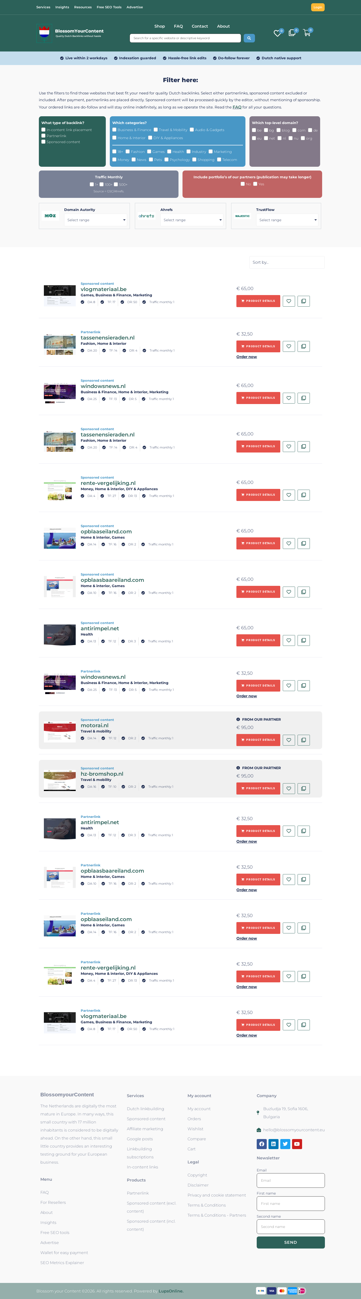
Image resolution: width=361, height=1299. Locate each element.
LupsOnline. (171, 1291)
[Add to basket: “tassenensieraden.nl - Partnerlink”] (258, 347)
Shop (159, 26)
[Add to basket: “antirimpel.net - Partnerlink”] (258, 831)
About (223, 26)
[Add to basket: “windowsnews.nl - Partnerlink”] (258, 686)
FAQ (178, 26)
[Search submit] (249, 38)
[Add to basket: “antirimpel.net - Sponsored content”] (258, 640)
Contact (200, 26)
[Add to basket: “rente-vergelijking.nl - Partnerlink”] (258, 977)
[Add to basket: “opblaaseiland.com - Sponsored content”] (258, 543)
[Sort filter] (287, 262)
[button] (279, 355)
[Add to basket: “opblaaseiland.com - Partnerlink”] (258, 928)
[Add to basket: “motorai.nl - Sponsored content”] (258, 740)
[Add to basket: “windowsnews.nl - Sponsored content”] (258, 398)
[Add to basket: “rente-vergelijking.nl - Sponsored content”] (258, 495)
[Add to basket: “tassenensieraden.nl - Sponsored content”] (258, 446)
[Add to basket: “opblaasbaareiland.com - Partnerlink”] (258, 880)
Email (262, 1170)
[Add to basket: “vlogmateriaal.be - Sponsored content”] (258, 301)
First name (266, 1193)
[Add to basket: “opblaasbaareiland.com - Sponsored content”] (258, 592)
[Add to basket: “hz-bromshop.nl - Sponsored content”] (258, 788)
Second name (269, 1216)
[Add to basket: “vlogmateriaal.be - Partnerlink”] (258, 1025)
